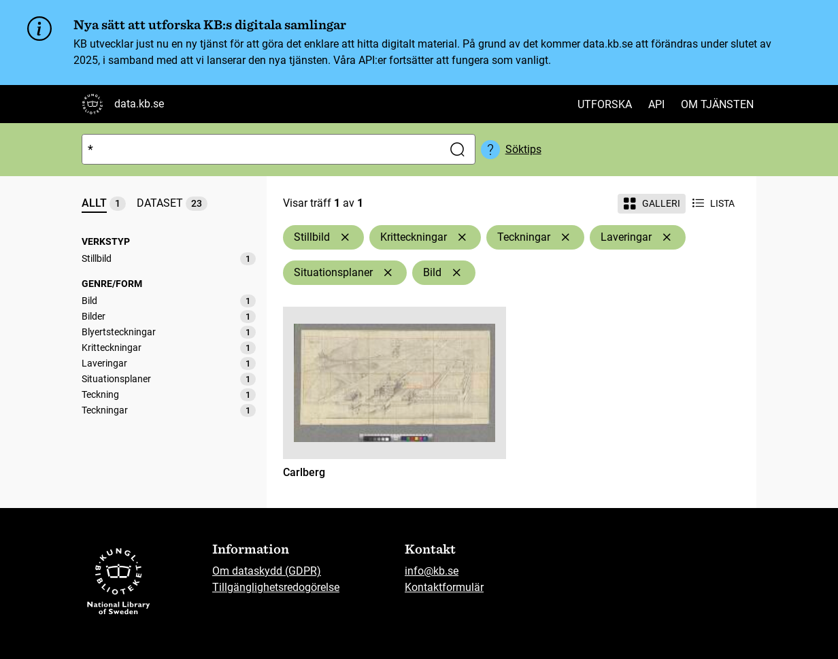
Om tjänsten (717, 104)
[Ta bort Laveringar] (666, 237)
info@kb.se (431, 570)
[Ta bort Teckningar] (565, 237)
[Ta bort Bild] (456, 273)
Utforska (604, 104)
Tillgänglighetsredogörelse (275, 587)
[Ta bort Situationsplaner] (388, 273)
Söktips (523, 149)
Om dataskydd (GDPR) (266, 570)
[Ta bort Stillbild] (345, 237)
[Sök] (259, 149)
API (656, 104)
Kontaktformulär (444, 587)
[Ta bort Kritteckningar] (462, 237)
